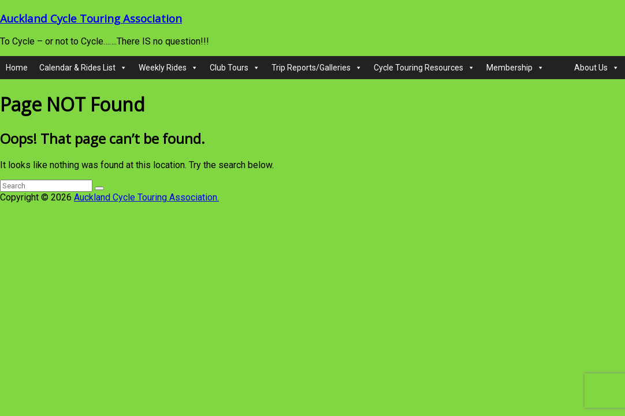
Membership (515, 67)
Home (17, 67)
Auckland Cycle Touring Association (91, 18)
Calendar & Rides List (83, 67)
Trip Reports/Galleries (316, 67)
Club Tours (235, 67)
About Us (596, 67)
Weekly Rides (168, 67)
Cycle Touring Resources (424, 67)
